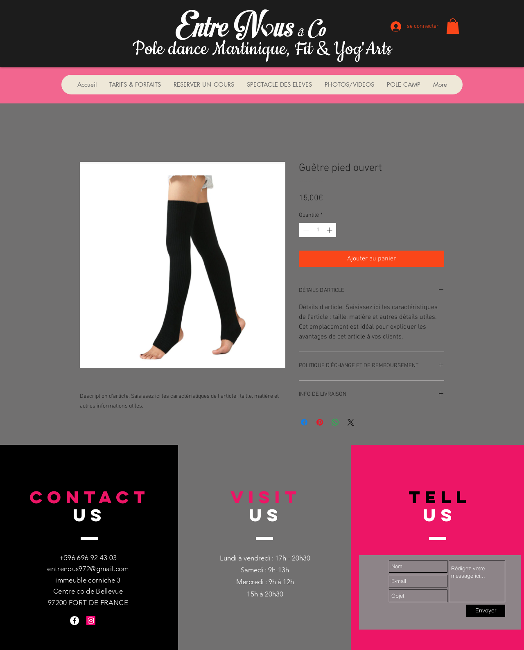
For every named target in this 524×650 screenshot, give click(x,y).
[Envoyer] (485, 611)
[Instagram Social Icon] (90, 620)
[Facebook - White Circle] (74, 620)
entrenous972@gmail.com (88, 569)
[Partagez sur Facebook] (304, 422)
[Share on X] (351, 422)
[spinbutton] (317, 230)
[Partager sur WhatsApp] (335, 422)
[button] (452, 26)
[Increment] (330, 230)
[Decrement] (305, 230)
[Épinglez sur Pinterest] (320, 422)
